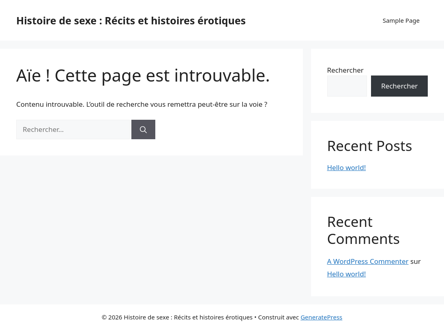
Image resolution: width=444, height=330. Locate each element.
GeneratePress (321, 317)
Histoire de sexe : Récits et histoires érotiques (131, 20)
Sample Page (401, 20)
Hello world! (346, 167)
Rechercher (345, 70)
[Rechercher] (143, 129)
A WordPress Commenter (368, 261)
